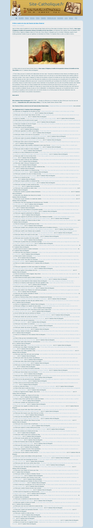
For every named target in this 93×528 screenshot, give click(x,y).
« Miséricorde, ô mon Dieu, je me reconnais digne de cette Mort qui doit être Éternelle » (44, 523)
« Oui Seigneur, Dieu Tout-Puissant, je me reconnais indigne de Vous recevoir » (58, 249)
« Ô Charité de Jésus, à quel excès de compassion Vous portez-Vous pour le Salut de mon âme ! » (46, 396)
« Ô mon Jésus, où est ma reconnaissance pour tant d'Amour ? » (56, 392)
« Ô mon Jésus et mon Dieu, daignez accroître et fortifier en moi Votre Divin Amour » (45, 366)
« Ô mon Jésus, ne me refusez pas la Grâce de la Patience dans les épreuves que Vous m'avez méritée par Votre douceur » (46, 287)
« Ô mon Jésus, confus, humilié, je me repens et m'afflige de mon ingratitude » (60, 342)
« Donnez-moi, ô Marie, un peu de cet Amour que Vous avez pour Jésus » (59, 220)
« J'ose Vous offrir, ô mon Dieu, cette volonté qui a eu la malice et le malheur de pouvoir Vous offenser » (45, 178)
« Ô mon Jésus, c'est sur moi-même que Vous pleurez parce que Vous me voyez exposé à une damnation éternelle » (45, 328)
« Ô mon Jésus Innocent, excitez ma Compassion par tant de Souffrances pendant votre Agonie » (44, 225)
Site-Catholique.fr (46, 5)
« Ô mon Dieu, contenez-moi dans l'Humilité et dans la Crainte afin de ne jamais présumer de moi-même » (46, 128)
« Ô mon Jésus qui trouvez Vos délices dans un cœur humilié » (41, 119)
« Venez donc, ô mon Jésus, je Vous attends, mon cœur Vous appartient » (59, 274)
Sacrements (60, 18)
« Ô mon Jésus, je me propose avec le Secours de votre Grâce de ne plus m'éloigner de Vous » (45, 414)
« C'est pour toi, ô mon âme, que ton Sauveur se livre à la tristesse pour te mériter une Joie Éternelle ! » (44, 403)
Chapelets (43, 18)
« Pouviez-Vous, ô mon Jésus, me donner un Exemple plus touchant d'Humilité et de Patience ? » (46, 214)
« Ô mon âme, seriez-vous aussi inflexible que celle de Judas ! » (56, 420)
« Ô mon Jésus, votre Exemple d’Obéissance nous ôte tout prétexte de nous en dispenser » (45, 164)
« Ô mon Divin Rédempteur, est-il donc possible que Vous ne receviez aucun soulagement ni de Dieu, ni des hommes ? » (46, 389)
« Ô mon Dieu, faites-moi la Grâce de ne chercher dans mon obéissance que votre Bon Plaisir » (46, 161)
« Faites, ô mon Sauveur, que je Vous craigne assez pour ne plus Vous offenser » (59, 470)
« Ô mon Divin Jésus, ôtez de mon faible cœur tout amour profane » (58, 195)
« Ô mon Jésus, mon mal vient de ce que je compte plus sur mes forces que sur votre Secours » (45, 436)
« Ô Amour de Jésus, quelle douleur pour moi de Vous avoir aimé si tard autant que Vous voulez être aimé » (45, 362)
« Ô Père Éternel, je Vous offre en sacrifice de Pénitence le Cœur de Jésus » (46, 336)
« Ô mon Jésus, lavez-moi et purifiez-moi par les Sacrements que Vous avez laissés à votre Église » (44, 239)
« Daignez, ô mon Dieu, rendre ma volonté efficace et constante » (43, 520)
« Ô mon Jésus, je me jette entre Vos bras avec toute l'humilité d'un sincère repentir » (44, 432)
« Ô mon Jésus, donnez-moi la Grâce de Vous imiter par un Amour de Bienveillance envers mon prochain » (46, 373)
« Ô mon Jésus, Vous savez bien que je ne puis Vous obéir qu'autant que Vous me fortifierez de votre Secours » (45, 171)
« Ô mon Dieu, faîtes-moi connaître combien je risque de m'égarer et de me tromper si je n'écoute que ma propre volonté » (46, 175)
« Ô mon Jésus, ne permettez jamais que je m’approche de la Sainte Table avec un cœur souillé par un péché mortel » (45, 243)
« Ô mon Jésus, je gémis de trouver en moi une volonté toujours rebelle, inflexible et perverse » (45, 157)
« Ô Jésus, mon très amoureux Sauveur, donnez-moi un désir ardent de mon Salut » (46, 518)
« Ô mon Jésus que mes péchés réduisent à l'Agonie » (52, 406)
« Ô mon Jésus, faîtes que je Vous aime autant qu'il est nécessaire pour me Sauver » (45, 348)
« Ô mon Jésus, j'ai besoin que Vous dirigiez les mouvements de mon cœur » (46, 168)
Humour (71, 18)
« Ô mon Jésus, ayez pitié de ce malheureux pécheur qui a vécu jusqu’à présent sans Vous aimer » (45, 186)
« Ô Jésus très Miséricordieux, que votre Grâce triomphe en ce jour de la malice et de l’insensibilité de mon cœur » (45, 307)
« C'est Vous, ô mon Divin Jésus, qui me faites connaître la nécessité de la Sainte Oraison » (45, 450)
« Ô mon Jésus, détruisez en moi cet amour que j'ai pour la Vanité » (59, 199)
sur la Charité (20, 26)
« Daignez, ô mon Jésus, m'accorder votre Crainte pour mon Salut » (55, 510)
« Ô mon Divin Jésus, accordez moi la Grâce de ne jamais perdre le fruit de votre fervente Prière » (45, 475)
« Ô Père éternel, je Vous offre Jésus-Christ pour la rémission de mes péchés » (59, 331)
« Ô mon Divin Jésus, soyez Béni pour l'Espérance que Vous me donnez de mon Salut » (57, 503)
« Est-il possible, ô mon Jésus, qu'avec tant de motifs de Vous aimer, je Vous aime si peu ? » (46, 355)
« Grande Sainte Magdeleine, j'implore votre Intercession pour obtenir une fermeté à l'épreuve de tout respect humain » (43, 218)
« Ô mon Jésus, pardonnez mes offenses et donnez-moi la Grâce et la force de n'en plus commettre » (46, 439)
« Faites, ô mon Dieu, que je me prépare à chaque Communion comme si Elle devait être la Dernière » (46, 253)
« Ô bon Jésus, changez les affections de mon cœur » (60, 281)
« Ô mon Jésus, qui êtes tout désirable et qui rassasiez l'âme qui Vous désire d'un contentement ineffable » (45, 261)
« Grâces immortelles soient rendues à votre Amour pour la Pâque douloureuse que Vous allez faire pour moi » (43, 112)
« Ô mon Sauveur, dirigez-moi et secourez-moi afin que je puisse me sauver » (58, 495)
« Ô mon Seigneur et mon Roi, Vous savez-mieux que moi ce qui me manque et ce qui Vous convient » (45, 257)
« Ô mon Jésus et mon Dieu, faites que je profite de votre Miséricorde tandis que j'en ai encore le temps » (45, 514)
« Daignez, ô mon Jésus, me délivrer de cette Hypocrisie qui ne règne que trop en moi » (46, 143)
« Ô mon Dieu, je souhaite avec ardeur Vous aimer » (40, 345)
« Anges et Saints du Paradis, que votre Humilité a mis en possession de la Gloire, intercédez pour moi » (46, 150)
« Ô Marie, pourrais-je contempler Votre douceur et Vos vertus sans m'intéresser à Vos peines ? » (44, 482)
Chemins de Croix (51, 18)
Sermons (32, 18)
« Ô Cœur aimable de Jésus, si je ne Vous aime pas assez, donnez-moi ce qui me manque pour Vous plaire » (45, 116)
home (16, 18)
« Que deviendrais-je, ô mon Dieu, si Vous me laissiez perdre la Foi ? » (55, 270)
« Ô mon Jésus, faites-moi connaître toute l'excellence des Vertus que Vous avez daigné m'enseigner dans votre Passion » (45, 211)
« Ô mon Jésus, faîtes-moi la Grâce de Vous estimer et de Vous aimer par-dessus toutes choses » (45, 359)
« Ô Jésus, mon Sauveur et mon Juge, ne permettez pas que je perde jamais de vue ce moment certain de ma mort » (46, 489)
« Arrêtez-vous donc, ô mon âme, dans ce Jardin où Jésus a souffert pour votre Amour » (45, 400)
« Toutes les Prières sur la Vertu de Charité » (61, 106)
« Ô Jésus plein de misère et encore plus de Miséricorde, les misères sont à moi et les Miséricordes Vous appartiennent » (46, 425)
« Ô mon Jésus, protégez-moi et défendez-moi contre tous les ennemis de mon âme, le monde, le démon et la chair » (45, 443)
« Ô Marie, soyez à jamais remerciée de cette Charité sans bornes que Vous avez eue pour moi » (46, 486)
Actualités (21, 18)
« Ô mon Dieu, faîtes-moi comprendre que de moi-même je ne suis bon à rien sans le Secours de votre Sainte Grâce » (45, 132)
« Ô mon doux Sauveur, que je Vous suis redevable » (42, 386)
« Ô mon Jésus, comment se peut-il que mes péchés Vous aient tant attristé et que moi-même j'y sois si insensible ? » (45, 321)
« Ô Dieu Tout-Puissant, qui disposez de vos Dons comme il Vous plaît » (61, 301)
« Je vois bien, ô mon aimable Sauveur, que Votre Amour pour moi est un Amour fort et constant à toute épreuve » (45, 377)
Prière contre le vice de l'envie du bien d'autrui (28, 23)
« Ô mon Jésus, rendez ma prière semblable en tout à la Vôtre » (56, 467)
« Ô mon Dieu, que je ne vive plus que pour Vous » (58, 304)
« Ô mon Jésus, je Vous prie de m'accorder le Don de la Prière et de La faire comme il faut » (46, 446)
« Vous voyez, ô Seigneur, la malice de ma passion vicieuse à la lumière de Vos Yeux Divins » (45, 384)
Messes (27, 18)
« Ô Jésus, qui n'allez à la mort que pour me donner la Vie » (56, 192)
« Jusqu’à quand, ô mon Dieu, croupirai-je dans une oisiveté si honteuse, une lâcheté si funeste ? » (45, 478)
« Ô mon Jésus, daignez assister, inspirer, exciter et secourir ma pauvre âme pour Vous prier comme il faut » (45, 461)
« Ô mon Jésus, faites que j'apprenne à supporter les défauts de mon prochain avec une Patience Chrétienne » (46, 380)
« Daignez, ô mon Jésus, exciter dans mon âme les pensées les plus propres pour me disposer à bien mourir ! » (46, 493)
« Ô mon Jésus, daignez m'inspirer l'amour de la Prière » (52, 453)
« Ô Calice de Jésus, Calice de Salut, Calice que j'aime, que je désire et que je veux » (58, 245)
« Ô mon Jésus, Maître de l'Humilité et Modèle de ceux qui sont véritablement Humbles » (46, 125)
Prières (37, 18)
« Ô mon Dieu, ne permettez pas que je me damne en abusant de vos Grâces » (58, 294)
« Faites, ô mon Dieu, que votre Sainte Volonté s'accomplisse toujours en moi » (57, 188)
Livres (66, 18)
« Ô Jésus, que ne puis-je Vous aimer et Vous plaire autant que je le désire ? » (55, 351)
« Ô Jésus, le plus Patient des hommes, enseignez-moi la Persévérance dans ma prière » (45, 207)
